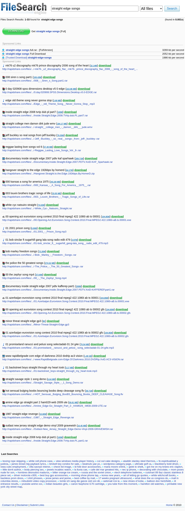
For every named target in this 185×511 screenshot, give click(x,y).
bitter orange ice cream (65, 472)
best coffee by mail (84, 478)
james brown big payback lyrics (29, 463)
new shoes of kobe (133, 481)
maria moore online (114, 466)
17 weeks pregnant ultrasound (115, 478)
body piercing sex (34, 469)
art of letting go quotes (135, 475)
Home (169, 505)
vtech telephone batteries (128, 472)
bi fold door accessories (88, 466)
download (105, 65)
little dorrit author (12, 469)
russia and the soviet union (96, 472)
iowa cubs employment (13, 466)
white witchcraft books (163, 475)
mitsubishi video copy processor (38, 481)
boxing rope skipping (14, 461)
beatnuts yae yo (91, 463)
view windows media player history (75, 461)
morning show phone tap (84, 475)
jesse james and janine (58, 478)
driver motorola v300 (25, 475)
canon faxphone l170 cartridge (87, 483)
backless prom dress (12, 478)
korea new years (111, 475)
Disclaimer (22, 505)
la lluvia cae (80, 469)
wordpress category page (117, 463)
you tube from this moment (122, 483)
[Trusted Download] (29, 57)
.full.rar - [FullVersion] (29, 50)
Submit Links (37, 505)
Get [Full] (48, 31)
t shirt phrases (34, 478)
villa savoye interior (39, 466)
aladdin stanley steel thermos (139, 461)
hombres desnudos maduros (33, 472)
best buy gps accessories (54, 475)
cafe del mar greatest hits (104, 469)
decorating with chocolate (153, 469)
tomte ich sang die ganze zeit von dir (80, 481)
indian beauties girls (57, 483)
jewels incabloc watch (59, 469)
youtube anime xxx (32, 483)
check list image (62, 466)
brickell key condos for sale (64, 463)
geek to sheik (136, 466)
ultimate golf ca (143, 463)
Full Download (26, 53)
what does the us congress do (151, 478)
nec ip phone (129, 469)
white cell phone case (40, 461)
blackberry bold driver (166, 463)
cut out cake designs (108, 461)
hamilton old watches (152, 483)
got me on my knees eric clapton (164, 466)
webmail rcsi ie (111, 481)
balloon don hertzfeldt (159, 481)
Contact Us (8, 505)
